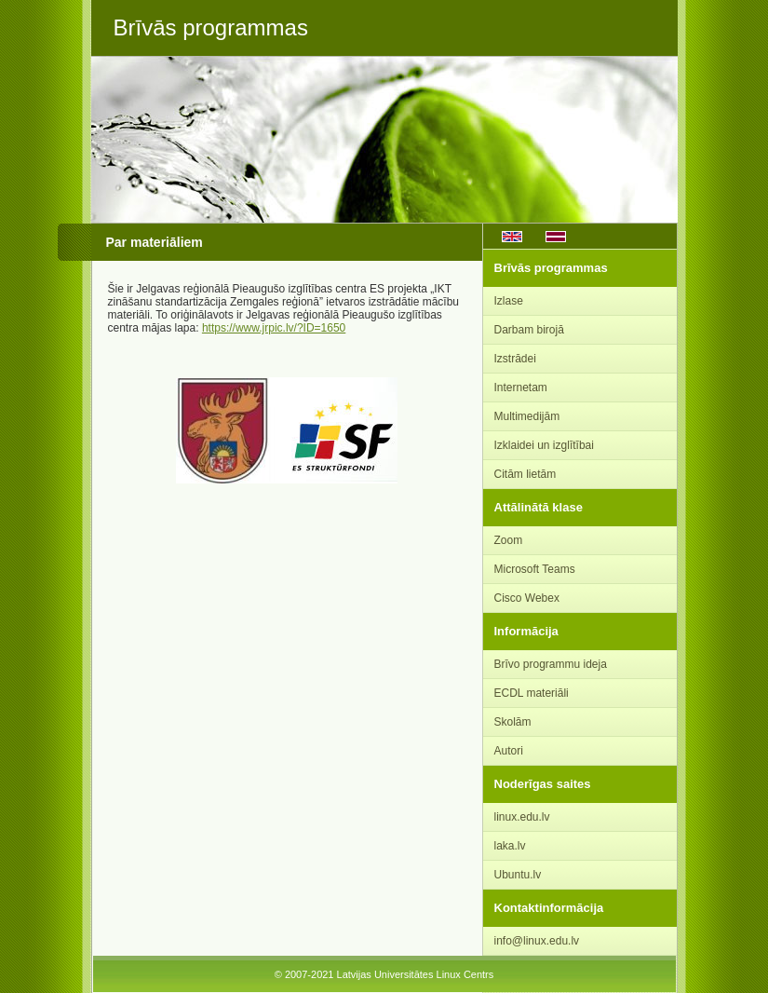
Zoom (508, 540)
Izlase (508, 300)
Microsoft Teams (534, 569)
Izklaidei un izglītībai (544, 445)
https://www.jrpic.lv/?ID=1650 (273, 327)
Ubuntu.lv (518, 874)
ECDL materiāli (531, 693)
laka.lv (510, 845)
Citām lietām (525, 474)
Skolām (513, 721)
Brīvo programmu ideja (550, 664)
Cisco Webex (526, 598)
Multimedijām (527, 416)
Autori (508, 750)
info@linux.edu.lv (537, 940)
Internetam (520, 387)
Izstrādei (515, 358)
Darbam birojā (529, 329)
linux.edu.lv (522, 816)
